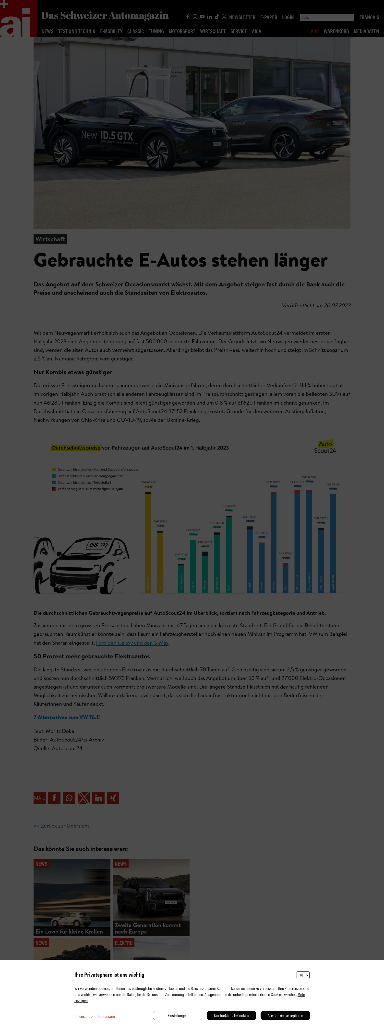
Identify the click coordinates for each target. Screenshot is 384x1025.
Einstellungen (178, 1015)
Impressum (106, 1016)
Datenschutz (83, 1016)
